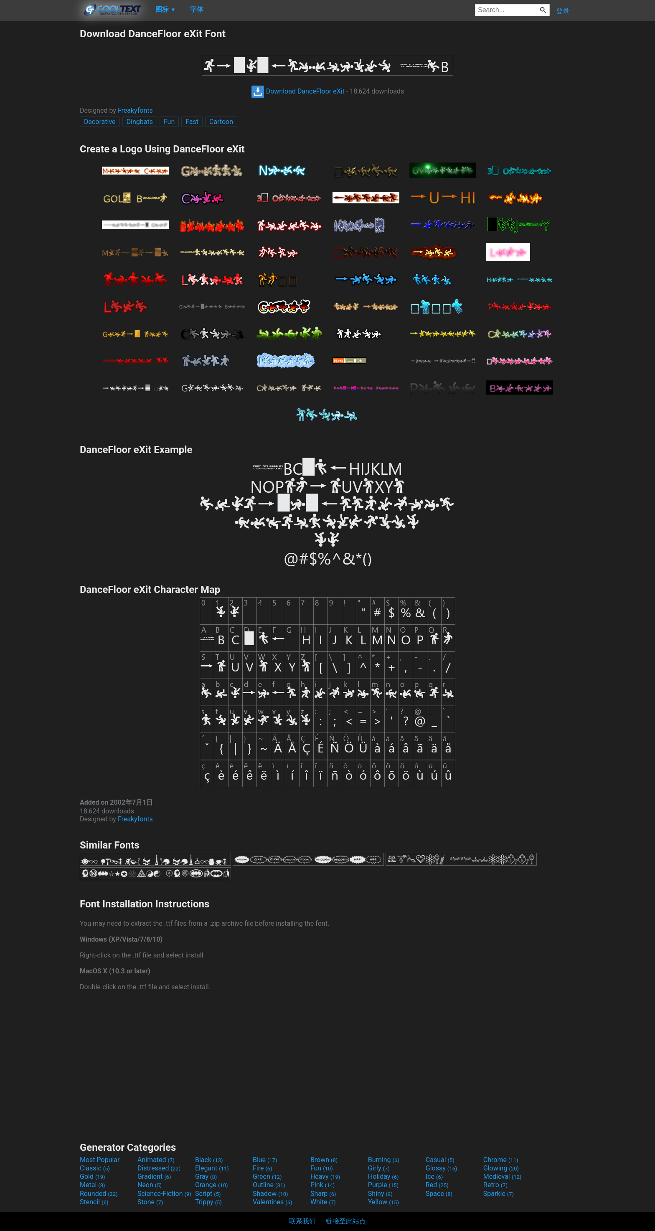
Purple (383, 1185)
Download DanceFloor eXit (298, 91)
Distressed (158, 1168)
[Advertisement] (39, 153)
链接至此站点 (346, 1221)
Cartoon (221, 122)
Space (439, 1194)
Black (209, 1160)
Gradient (154, 1176)
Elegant (212, 1168)
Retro (495, 1185)
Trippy (208, 1202)
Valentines (272, 1202)
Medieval (502, 1176)
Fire (262, 1168)
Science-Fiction (164, 1194)
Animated (156, 1160)
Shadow (270, 1194)
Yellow (383, 1202)
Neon (149, 1185)
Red (437, 1185)
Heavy (325, 1176)
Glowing (501, 1168)
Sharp (323, 1194)
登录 (562, 11)
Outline (269, 1185)
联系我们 (302, 1221)
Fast (191, 122)
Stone (150, 1202)
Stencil (94, 1202)
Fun (169, 122)
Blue (265, 1160)
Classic (95, 1168)
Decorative (100, 122)
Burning (383, 1160)
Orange (211, 1185)
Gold (92, 1176)
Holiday (383, 1176)
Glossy (441, 1168)
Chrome (500, 1160)
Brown (324, 1160)
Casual (440, 1160)
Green (267, 1176)
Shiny (380, 1194)
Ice (434, 1176)
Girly (379, 1168)
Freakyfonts (135, 110)
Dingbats (140, 122)
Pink (322, 1185)
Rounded (99, 1194)
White (323, 1202)
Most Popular (100, 1160)
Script (208, 1194)
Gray (206, 1176)
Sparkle (498, 1194)
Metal (92, 1185)
